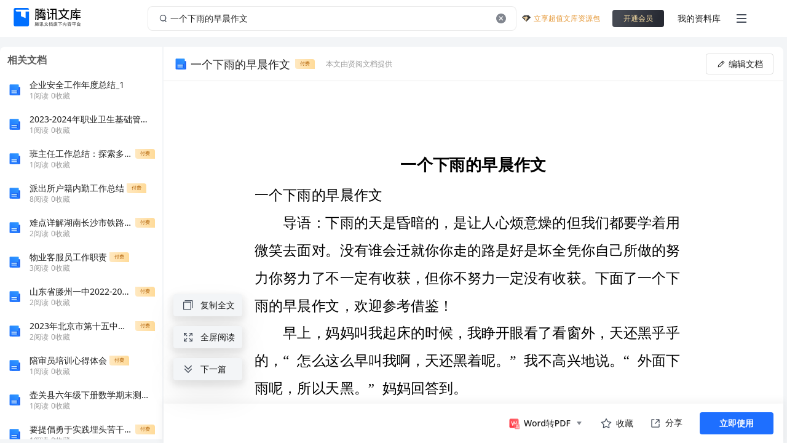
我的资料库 (699, 18)
